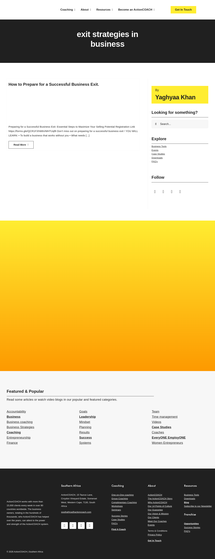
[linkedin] (180, 191)
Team (155, 411)
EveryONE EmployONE (169, 437)
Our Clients (153, 517)
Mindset (84, 422)
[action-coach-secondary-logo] (23, 483)
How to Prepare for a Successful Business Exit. (54, 84)
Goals (83, 411)
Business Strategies (20, 427)
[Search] (156, 124)
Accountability (16, 411)
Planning (85, 427)
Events (155, 150)
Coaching (14, 432)
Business (13, 416)
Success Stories (120, 516)
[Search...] (180, 124)
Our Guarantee (155, 510)
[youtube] (171, 191)
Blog (186, 502)
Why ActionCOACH (157, 502)
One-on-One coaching (123, 495)
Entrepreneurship (19, 437)
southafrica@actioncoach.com (76, 512)
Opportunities (191, 523)
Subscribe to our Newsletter (198, 506)
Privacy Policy (155, 534)
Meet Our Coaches (157, 521)
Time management (165, 416)
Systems (85, 443)
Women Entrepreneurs (167, 443)
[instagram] (163, 191)
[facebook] (155, 191)
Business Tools (159, 146)
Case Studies (158, 154)
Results (84, 432)
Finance (12, 443)
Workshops (117, 506)
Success (85, 437)
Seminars (116, 510)
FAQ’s (155, 161)
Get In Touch (154, 540)
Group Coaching (120, 498)
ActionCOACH (155, 495)
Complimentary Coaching (124, 502)
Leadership (87, 416)
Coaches (158, 432)
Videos (156, 422)
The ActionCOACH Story (160, 498)
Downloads (157, 158)
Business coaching (20, 422)
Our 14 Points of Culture (160, 506)
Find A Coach (119, 529)
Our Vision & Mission (158, 513)
